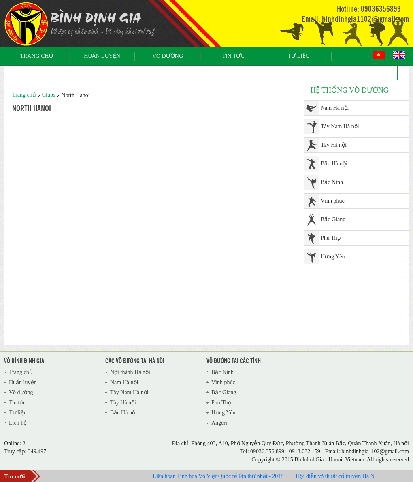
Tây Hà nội (334, 145)
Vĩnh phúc (333, 201)
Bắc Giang (333, 219)
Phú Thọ (331, 238)
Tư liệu (299, 56)
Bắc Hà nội (334, 164)
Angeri (219, 423)
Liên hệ (364, 71)
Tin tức (233, 56)
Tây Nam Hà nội (340, 126)
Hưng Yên (333, 257)
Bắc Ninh (332, 182)
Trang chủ (36, 56)
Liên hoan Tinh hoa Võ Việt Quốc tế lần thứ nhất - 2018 (220, 476)
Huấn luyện (102, 56)
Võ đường (167, 56)
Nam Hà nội (335, 108)
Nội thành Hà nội (130, 372)
